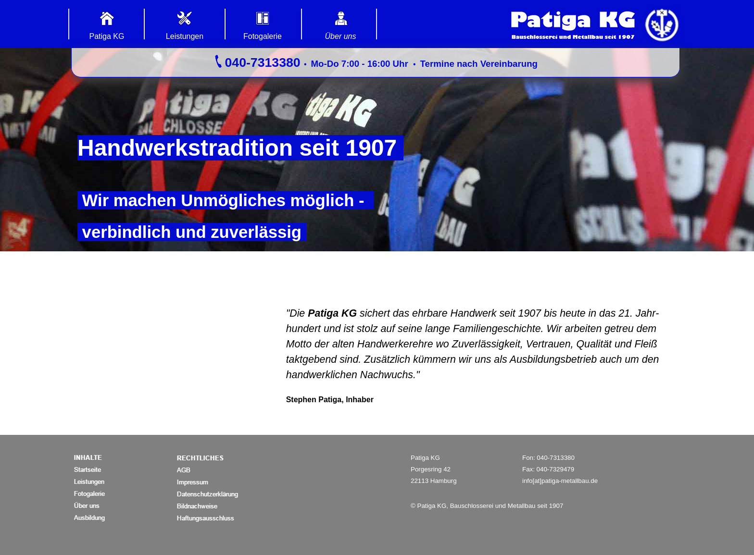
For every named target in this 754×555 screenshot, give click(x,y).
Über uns (340, 36)
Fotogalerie (262, 36)
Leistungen (184, 36)
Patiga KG (107, 36)
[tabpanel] (375, 62)
